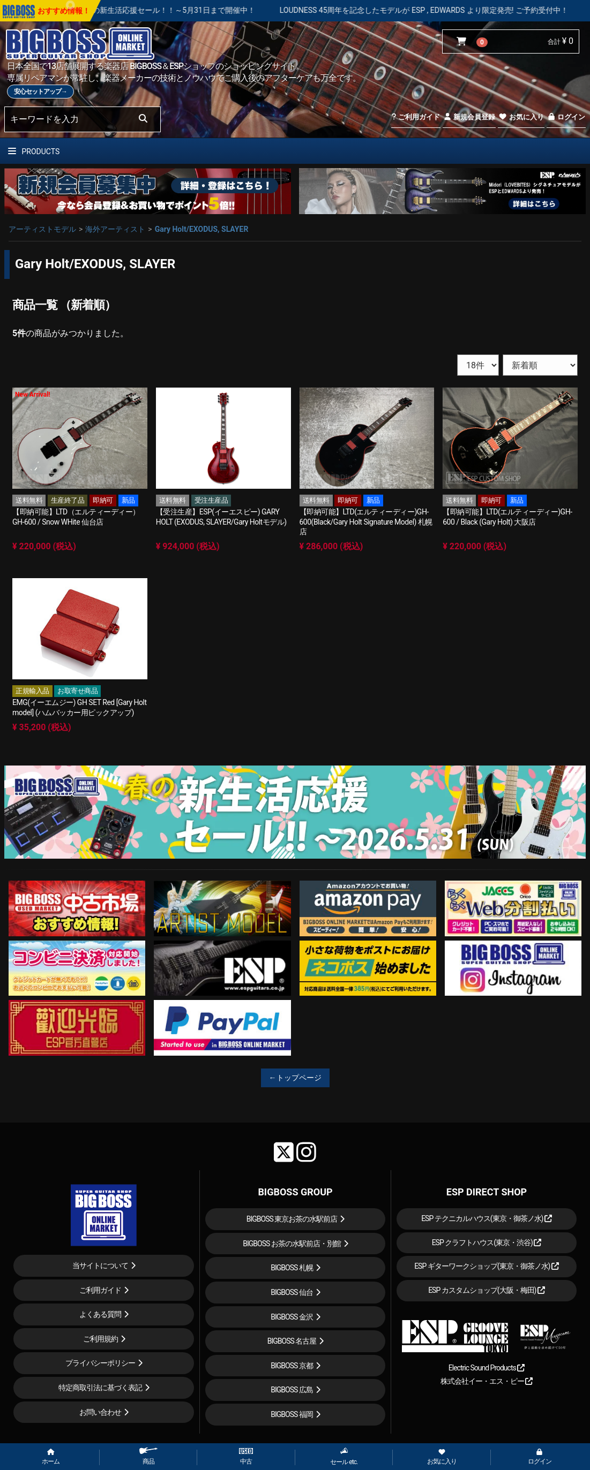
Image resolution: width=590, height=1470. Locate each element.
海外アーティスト (115, 229)
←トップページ (295, 1077)
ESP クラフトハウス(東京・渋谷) (487, 1242)
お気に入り (520, 117)
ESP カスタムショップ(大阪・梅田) (486, 1290)
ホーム (50, 1457)
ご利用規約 (100, 1339)
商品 (148, 1456)
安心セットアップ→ (40, 91)
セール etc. (343, 1456)
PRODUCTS (33, 151)
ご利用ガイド (415, 117)
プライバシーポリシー (100, 1363)
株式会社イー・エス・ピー (486, 1381)
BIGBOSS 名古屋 (292, 1341)
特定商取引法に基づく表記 (100, 1387)
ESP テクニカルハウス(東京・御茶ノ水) (486, 1218)
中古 (246, 1456)
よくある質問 (100, 1314)
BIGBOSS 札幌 (292, 1267)
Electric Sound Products (487, 1367)
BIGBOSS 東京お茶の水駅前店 (292, 1219)
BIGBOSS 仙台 (292, 1292)
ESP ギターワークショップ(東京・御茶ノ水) (486, 1266)
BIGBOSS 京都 (292, 1365)
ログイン (566, 117)
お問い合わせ (100, 1412)
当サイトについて (100, 1265)
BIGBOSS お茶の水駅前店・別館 (292, 1243)
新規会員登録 (469, 117)
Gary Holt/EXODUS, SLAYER (202, 229)
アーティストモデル (42, 229)
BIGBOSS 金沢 (292, 1317)
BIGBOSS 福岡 (292, 1414)
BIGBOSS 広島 (292, 1389)
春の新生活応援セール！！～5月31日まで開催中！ (200, 10)
